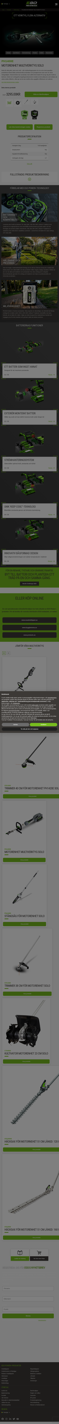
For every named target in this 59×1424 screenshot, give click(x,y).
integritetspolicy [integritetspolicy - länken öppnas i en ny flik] (52, 697)
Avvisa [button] (15, 724)
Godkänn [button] (43, 724)
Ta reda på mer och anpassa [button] (29, 729)
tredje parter (35, 705)
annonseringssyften (14, 710)
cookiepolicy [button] (16, 703)
